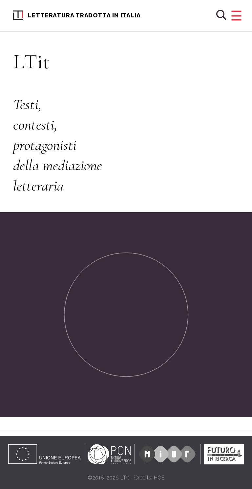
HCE (159, 478)
